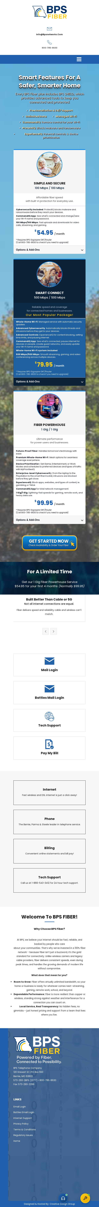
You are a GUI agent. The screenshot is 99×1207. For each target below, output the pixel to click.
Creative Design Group (62, 1204)
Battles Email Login (23, 1112)
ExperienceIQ (33, 134)
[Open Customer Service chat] (63, 1198)
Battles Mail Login (49, 697)
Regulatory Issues (23, 1135)
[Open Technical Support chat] (85, 1198)
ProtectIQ (28, 128)
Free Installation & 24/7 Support (51, 110)
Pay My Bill (49, 753)
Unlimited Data (36, 116)
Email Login (19, 1106)
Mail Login (49, 670)
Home (16, 1141)
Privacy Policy (21, 1123)
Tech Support (49, 725)
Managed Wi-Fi (66, 116)
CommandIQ (31, 122)
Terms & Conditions (24, 1129)
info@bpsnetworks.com (49, 34)
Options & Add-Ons (49, 249)
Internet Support (22, 1118)
